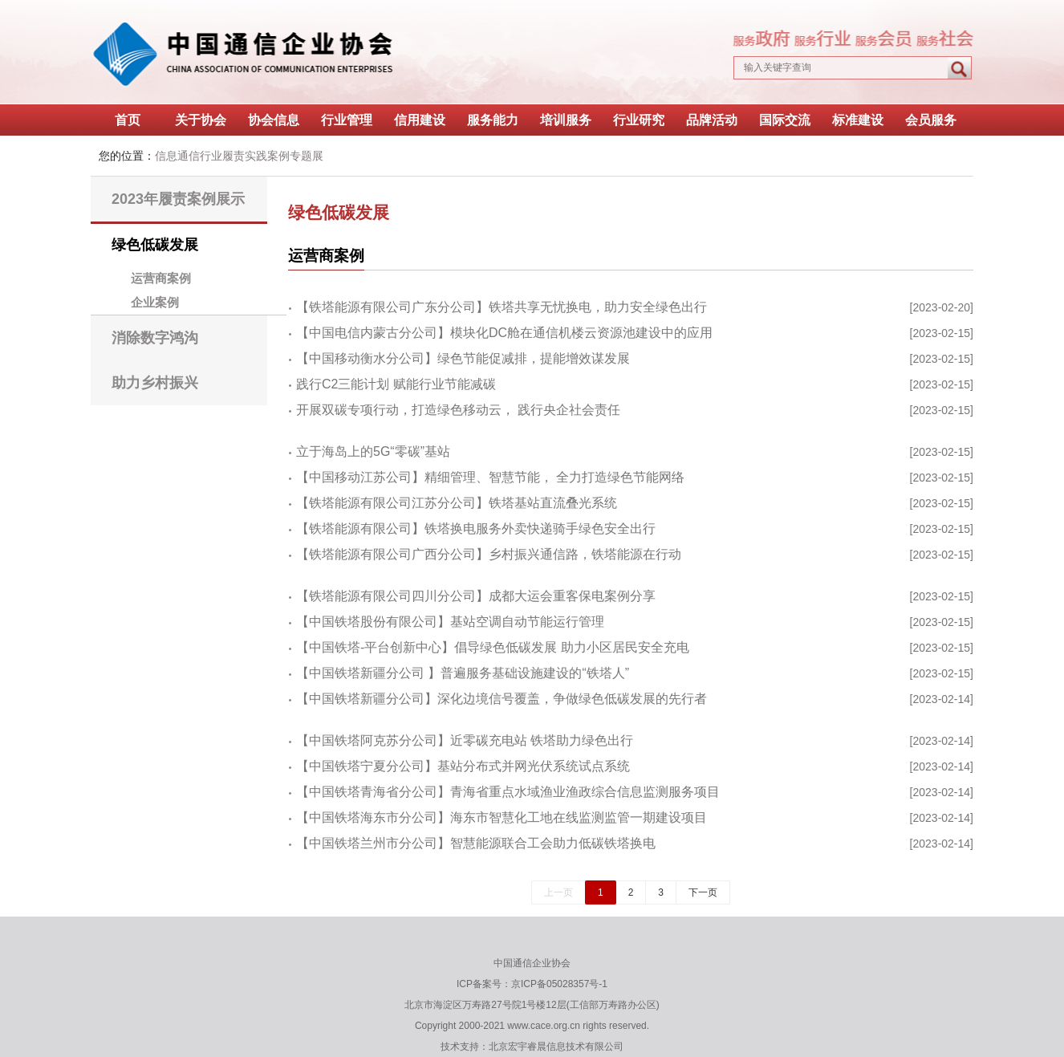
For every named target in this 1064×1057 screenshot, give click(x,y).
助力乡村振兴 (155, 383)
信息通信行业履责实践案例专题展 (239, 155)
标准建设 (857, 120)
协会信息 (273, 120)
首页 (127, 120)
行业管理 (346, 120)
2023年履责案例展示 (178, 199)
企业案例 (155, 302)
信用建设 (419, 120)
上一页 (558, 892)
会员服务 (930, 120)
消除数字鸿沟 (155, 338)
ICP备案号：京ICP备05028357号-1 (532, 984)
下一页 (702, 892)
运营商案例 (161, 278)
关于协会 (200, 120)
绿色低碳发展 (155, 245)
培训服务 (565, 120)
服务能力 (492, 120)
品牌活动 (711, 120)
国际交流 (784, 120)
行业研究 (638, 120)
